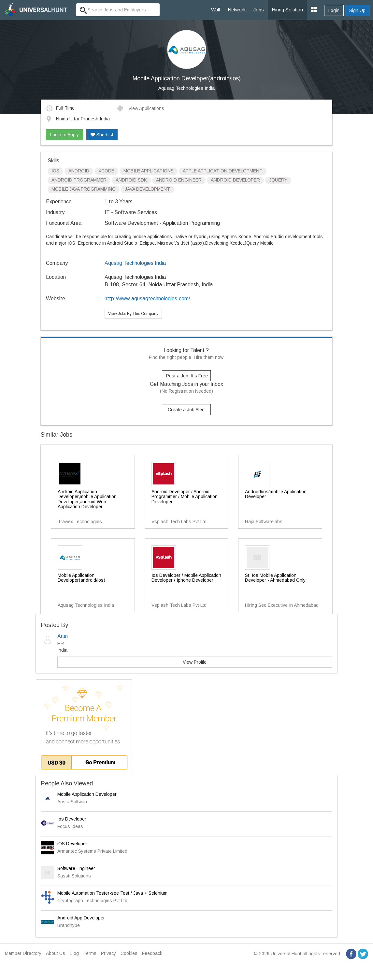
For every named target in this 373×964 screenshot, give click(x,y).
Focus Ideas (70, 826)
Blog (74, 953)
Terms (89, 953)
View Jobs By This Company (133, 313)
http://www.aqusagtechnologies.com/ (147, 298)
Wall (215, 9)
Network (237, 9)
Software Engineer (76, 868)
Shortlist (102, 134)
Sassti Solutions (74, 875)
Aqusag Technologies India (186, 88)
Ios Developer (71, 818)
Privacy (108, 953)
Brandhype (68, 925)
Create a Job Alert (186, 409)
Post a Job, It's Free (187, 375)
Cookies (129, 953)
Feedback (152, 953)
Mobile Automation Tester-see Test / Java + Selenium (112, 893)
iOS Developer (72, 843)
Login (333, 10)
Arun (62, 636)
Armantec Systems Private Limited (92, 851)
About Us (55, 953)
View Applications (140, 108)
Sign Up (357, 10)
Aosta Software (73, 801)
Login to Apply (64, 134)
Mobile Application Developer (87, 794)
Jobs (258, 9)
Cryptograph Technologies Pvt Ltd (92, 900)
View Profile (195, 662)
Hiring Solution (287, 9)
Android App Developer (81, 917)
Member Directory (23, 953)
